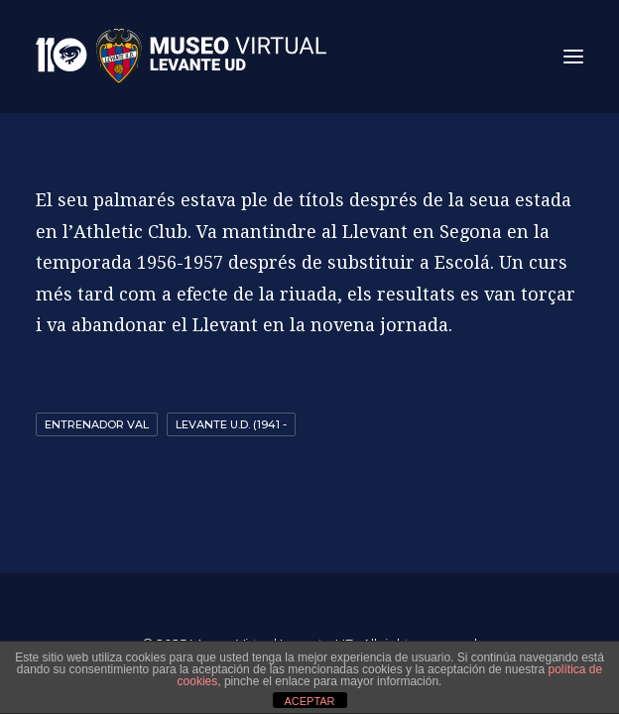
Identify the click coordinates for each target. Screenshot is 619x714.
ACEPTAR (309, 701)
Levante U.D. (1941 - (231, 424)
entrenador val (97, 424)
